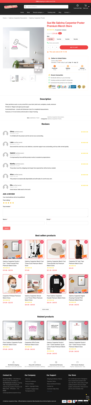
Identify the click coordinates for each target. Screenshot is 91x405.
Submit (7, 228)
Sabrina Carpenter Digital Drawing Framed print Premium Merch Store (77, 298)
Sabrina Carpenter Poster (37, 18)
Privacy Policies (29, 384)
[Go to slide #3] (32, 78)
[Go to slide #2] (23, 78)
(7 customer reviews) (60, 30)
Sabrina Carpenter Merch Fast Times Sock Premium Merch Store (34, 263)
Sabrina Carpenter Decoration (18, 18)
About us (27, 379)
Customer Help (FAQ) (53, 388)
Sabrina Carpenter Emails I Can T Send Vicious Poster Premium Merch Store (77, 345)
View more (45, 309)
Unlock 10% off (87, 397)
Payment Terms (51, 381)
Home (5, 18)
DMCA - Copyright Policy (32, 386)
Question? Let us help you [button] (83, 402)
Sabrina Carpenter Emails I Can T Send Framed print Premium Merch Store (11, 263)
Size (48, 36)
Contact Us (50, 386)
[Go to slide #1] (14, 78)
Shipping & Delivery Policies (54, 379)
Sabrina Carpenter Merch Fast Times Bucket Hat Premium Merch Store (56, 263)
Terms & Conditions (30, 381)
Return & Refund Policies (54, 384)
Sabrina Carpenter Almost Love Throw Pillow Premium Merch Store (33, 298)
